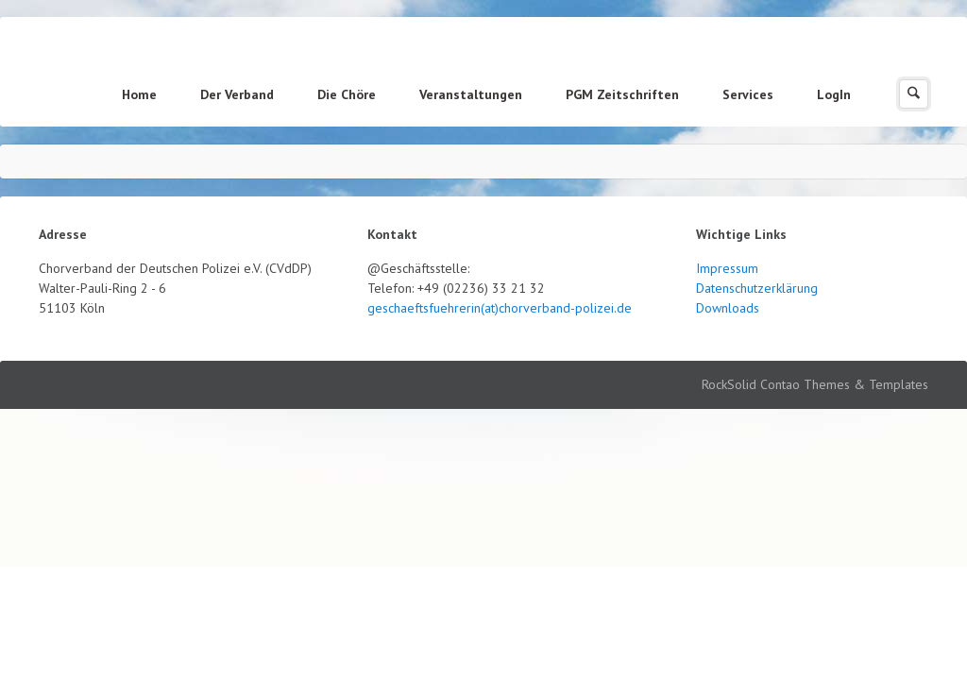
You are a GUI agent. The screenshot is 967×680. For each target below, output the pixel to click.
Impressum (727, 268)
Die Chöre (346, 94)
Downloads (727, 307)
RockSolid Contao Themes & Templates (815, 384)
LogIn (834, 94)
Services (747, 94)
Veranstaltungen (470, 94)
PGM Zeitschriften (622, 94)
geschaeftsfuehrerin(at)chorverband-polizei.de (499, 307)
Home (139, 94)
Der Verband (237, 94)
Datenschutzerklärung (757, 288)
